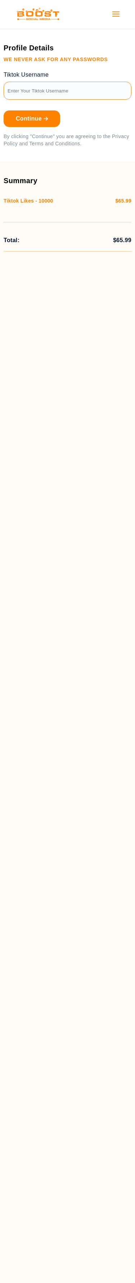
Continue (32, 118)
